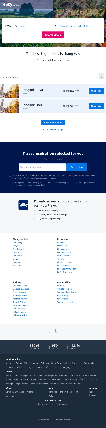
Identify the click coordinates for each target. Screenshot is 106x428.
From (8, 25)
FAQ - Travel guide (65, 272)
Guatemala (89, 363)
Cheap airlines (63, 249)
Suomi (53, 383)
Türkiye (51, 396)
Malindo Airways (20, 298)
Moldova (56, 379)
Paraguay (66, 367)
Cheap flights (19, 242)
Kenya (15, 391)
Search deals (53, 35)
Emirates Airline (20, 295)
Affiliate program (64, 289)
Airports (60, 259)
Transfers (17, 265)
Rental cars (18, 255)
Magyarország (43, 379)
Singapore (74, 391)
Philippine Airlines (20, 315)
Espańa (85, 375)
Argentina (10, 363)
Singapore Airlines (21, 289)
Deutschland (74, 375)
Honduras (10, 367)
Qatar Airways (19, 292)
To (54, 25)
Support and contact (66, 302)
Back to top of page (53, 129)
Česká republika (50, 375)
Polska (94, 379)
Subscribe (77, 167)
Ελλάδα (9, 379)
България (37, 375)
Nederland (66, 379)
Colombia (45, 363)
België (8, 375)
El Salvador (34, 363)
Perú (46, 367)
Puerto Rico (55, 367)
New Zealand (92, 393)
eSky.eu (39, 404)
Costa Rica (56, 363)
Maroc (22, 391)
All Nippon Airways (21, 305)
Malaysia (64, 391)
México (19, 367)
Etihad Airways (19, 308)
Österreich (84, 379)
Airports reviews (64, 262)
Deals (15, 259)
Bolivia (19, 363)
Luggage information (66, 268)
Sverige (34, 383)
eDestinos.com (61, 404)
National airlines (64, 252)
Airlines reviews (64, 255)
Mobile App (62, 242)
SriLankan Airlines (21, 312)
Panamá (38, 367)
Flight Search (19, 249)
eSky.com (48, 404)
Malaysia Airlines (20, 285)
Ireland (26, 379)
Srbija (17, 383)
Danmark (63, 375)
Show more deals (53, 122)
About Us (61, 285)
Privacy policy (63, 298)
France (93, 375)
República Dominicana (72, 363)
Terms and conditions (67, 292)
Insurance (17, 262)
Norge (75, 379)
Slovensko (43, 383)
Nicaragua (28, 367)
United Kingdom (73, 383)
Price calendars (64, 265)
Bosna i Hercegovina (22, 375)
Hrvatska (18, 379)
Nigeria (30, 391)
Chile (25, 363)
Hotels (16, 252)
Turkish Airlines (19, 302)
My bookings (63, 295)
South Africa (11, 396)
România (26, 383)
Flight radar (62, 245)
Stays (15, 245)
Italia (33, 379)
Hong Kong (53, 391)
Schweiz (61, 383)
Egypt (8, 391)
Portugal (9, 383)
